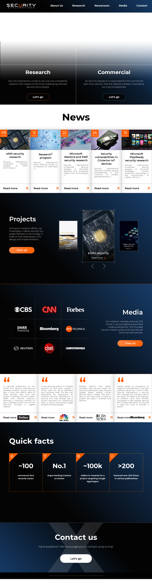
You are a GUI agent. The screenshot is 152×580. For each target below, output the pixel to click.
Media (123, 5)
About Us (56, 5)
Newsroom (102, 5)
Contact (141, 5)
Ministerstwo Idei (97, 576)
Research (78, 5)
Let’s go (76, 559)
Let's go (38, 97)
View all (22, 250)
